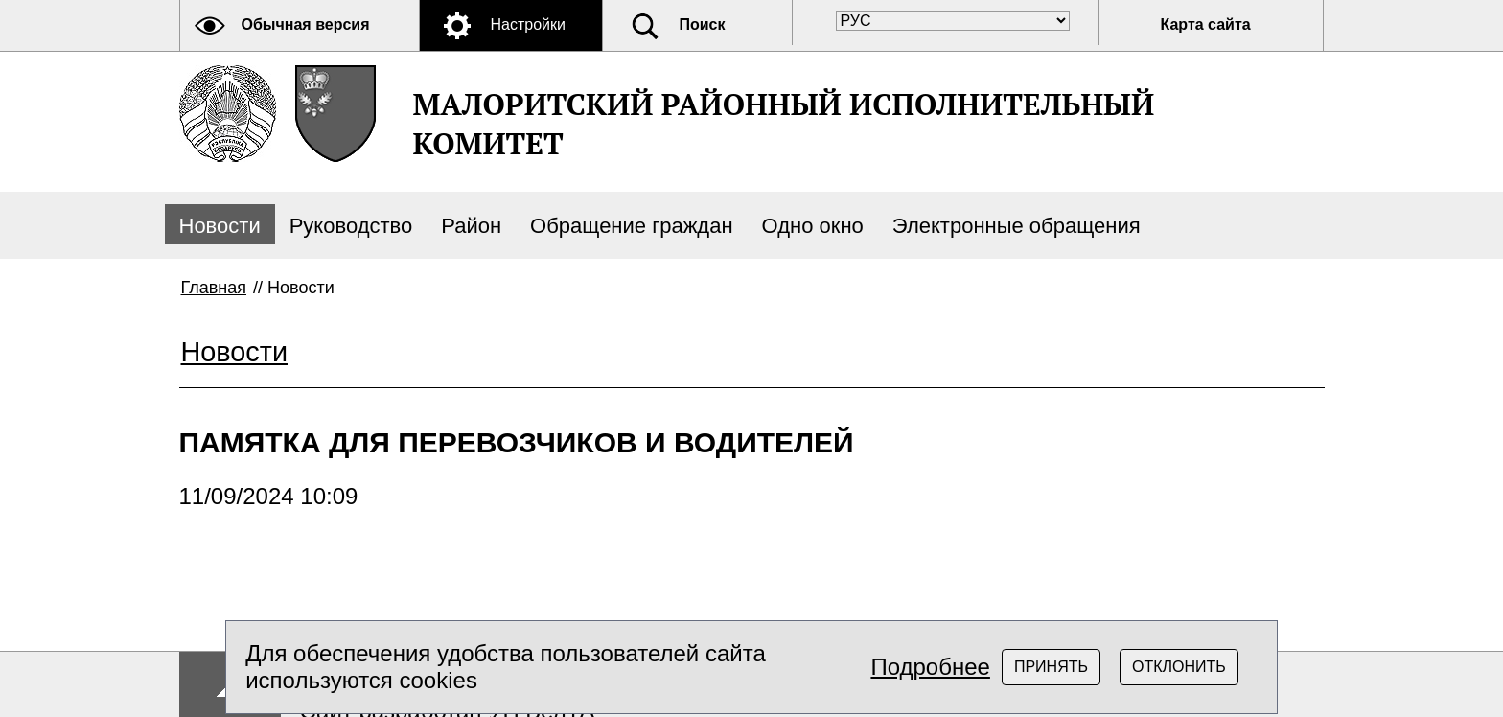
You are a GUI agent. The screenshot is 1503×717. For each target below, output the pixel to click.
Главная (214, 287)
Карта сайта (1206, 24)
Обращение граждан (631, 226)
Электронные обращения (1016, 226)
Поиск (703, 24)
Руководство (351, 226)
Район (471, 226)
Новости (220, 226)
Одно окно (813, 226)
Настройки (528, 24)
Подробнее (929, 667)
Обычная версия (306, 24)
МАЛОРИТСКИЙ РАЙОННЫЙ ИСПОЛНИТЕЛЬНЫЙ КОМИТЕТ (784, 123)
